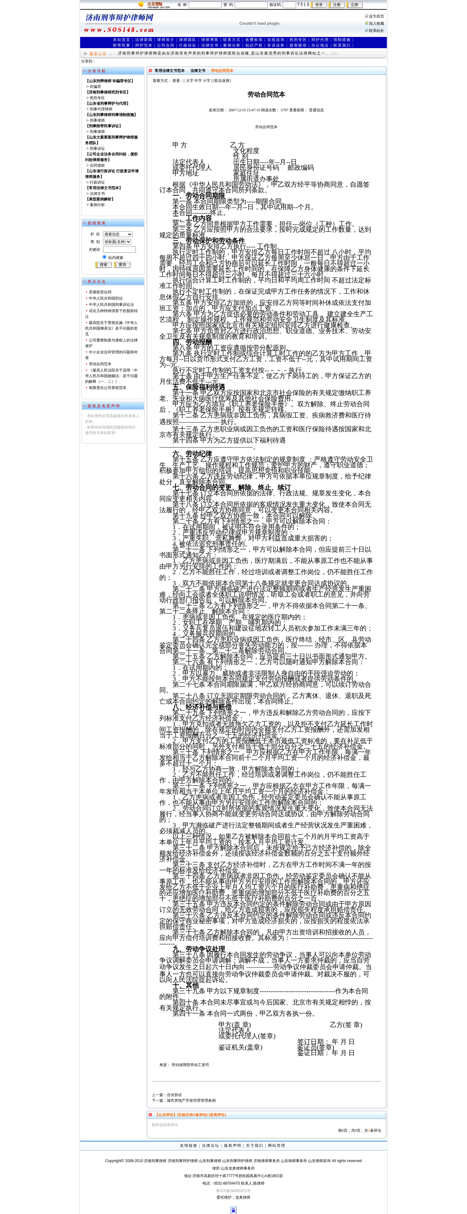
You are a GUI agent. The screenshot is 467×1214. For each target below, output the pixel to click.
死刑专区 (298, 40)
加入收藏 (376, 23)
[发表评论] (217, 1115)
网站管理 (276, 1145)
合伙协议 (174, 1095)
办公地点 (320, 45)
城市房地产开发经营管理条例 (191, 1100)
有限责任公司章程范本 (107, 388)
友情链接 (189, 1145)
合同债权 (97, 165)
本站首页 (122, 40)
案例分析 (232, 45)
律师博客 (210, 40)
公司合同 (166, 45)
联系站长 (376, 30)
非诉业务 (276, 45)
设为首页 (376, 16)
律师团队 (188, 40)
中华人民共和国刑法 (106, 298)
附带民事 (122, 45)
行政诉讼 (188, 45)
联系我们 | (343, 45)
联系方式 (232, 40)
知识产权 (254, 45)
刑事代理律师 (101, 109)
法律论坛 (210, 1145)
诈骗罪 (95, 86)
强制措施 (342, 40)
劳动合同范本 (100, 364)
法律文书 (210, 45)
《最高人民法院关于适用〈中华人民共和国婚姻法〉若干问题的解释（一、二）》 (111, 376)
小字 (206, 80)
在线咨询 (276, 40)
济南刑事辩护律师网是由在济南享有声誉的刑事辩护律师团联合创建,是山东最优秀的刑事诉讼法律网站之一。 (224, 53)
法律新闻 (144, 40)
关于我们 (255, 1145)
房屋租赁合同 (100, 292)
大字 (189, 80)
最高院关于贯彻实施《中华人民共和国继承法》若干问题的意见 (111, 328)
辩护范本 (144, 45)
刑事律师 (97, 120)
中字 (198, 80)
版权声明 (233, 1145)
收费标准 (254, 40)
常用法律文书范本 (170, 70)
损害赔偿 (298, 45)
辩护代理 (320, 40)
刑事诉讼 (97, 148)
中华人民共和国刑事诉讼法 (111, 304)
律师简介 (166, 40)
